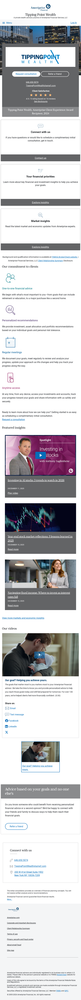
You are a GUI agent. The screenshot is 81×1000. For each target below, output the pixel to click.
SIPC (66, 991)
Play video (13, 493)
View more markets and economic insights (23, 618)
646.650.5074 (32, 82)
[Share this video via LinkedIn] (14, 726)
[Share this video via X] (14, 732)
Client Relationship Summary (50, 261)
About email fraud (14, 945)
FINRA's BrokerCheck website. (65, 257)
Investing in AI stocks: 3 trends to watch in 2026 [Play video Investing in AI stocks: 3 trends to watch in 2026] (36, 480)
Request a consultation (13, 419)
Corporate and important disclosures (21, 923)
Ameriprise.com (13, 918)
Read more (13, 549)
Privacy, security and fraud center (20, 939)
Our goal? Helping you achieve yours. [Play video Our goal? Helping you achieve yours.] (37, 768)
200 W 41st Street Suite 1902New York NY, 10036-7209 (28, 874)
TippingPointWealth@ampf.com (41, 85)
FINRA (58, 991)
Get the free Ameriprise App (42, 964)
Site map (10, 950)
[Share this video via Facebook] (14, 720)
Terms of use (12, 934)
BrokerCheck (61, 975)
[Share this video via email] (14, 708)
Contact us (40, 158)
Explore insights (40, 202)
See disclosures (40, 101)
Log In (74, 22)
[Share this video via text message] (14, 715)
